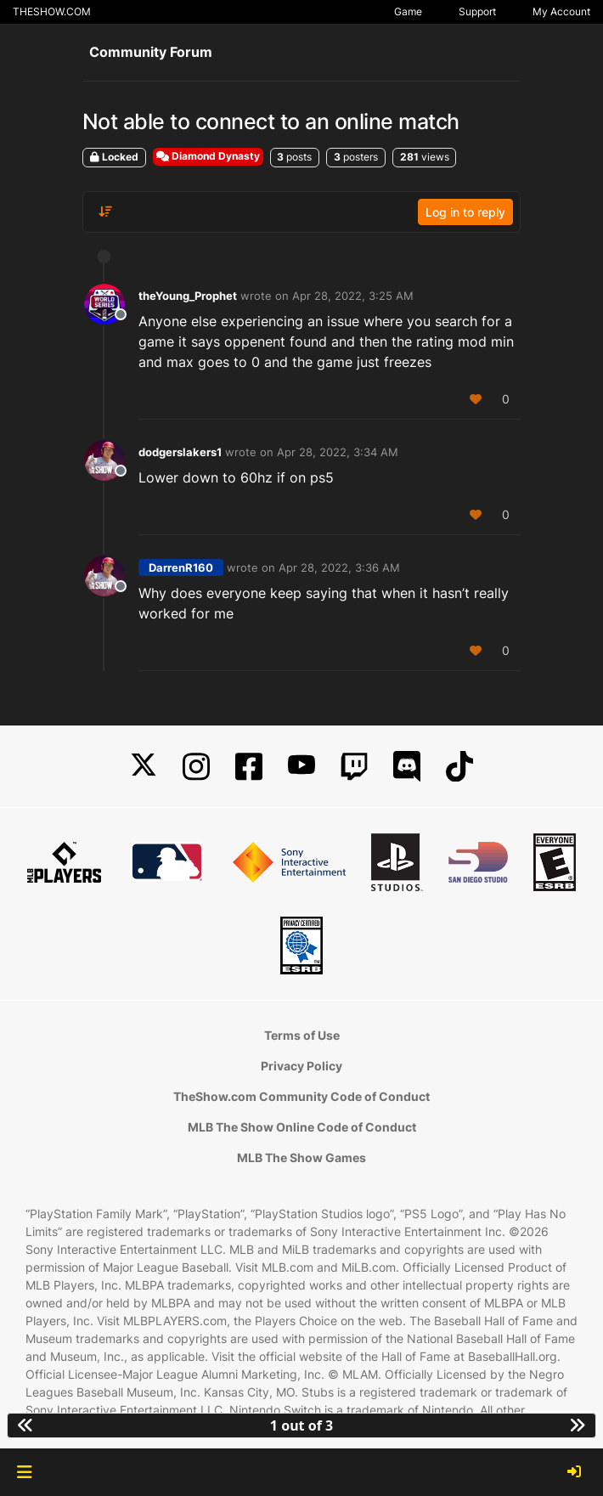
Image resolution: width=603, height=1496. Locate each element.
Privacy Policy (301, 1065)
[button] (24, 1472)
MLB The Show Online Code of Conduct (302, 1127)
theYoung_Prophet (187, 295)
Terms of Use (302, 1035)
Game (408, 11)
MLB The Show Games (301, 1157)
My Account (561, 11)
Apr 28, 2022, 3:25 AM (353, 295)
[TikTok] (459, 766)
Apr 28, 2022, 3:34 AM (337, 452)
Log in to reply (465, 212)
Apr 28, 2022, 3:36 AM (339, 567)
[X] (143, 766)
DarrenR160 (181, 567)
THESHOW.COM (52, 11)
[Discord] (406, 766)
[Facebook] (248, 766)
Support (477, 11)
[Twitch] (354, 766)
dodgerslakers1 (180, 452)
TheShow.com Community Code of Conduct (301, 1096)
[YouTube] (301, 766)
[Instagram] (196, 766)
